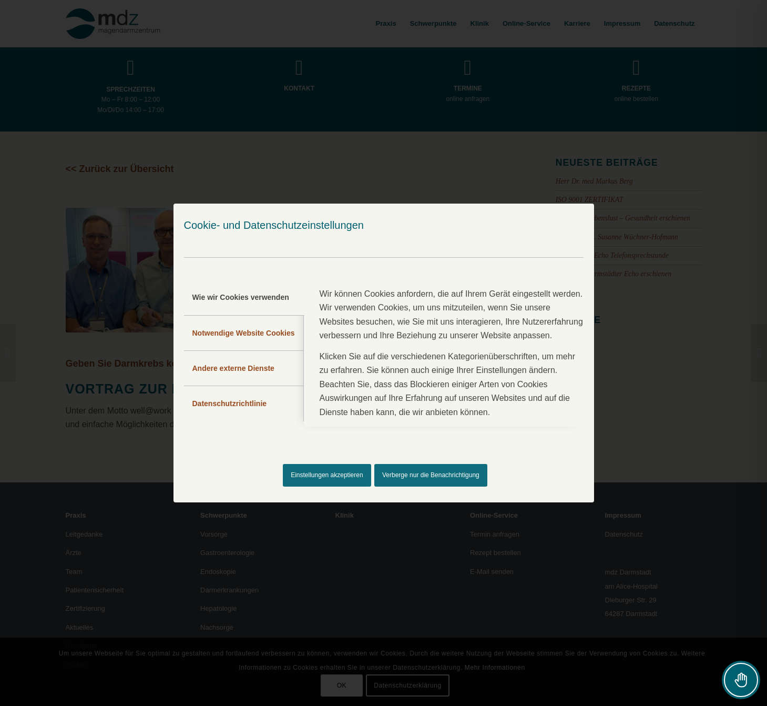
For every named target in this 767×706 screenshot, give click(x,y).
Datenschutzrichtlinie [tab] (229, 403)
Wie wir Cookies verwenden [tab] (240, 297)
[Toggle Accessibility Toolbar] (741, 680)
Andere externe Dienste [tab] (233, 368)
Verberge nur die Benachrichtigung (430, 475)
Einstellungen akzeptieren (327, 475)
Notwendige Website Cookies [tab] (243, 333)
